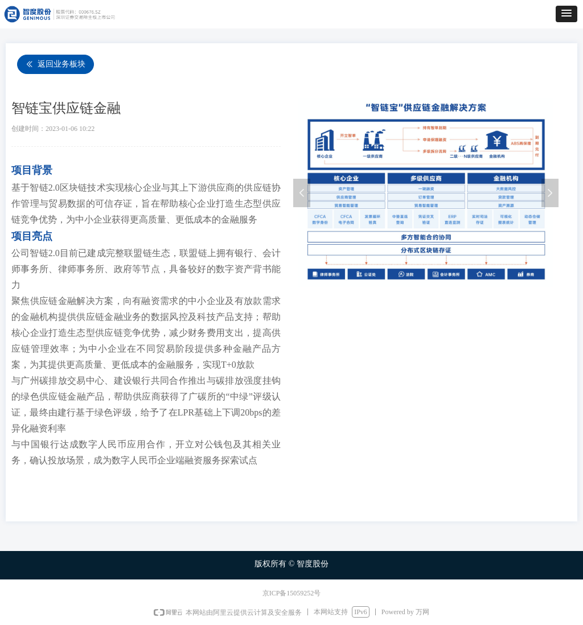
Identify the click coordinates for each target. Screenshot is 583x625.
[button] (566, 14)
